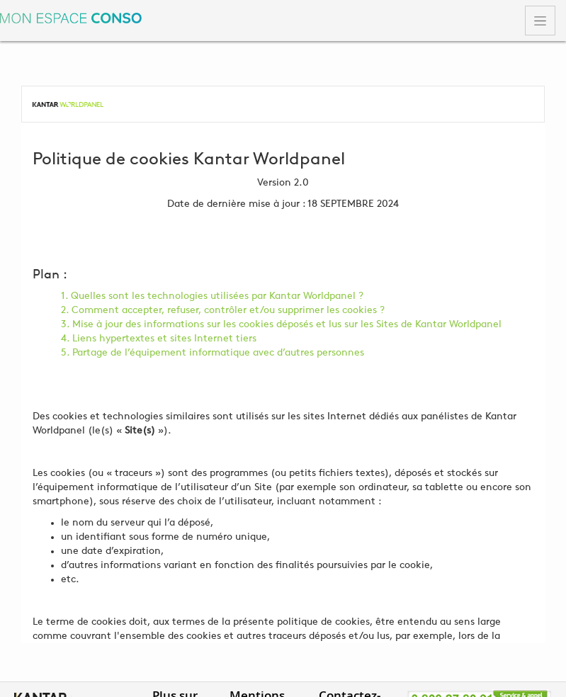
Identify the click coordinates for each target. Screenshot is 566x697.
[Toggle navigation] (540, 20)
